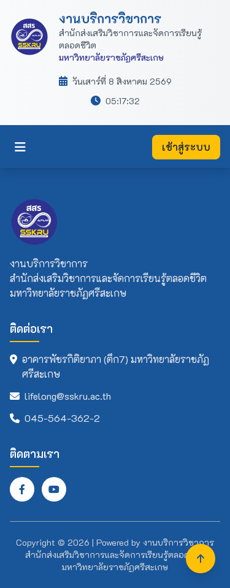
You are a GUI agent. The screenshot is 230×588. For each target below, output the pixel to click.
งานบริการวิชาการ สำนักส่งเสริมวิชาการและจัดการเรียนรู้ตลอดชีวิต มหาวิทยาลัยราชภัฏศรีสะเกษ (120, 554)
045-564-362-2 (62, 417)
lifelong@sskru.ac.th (68, 395)
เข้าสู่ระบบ (186, 146)
